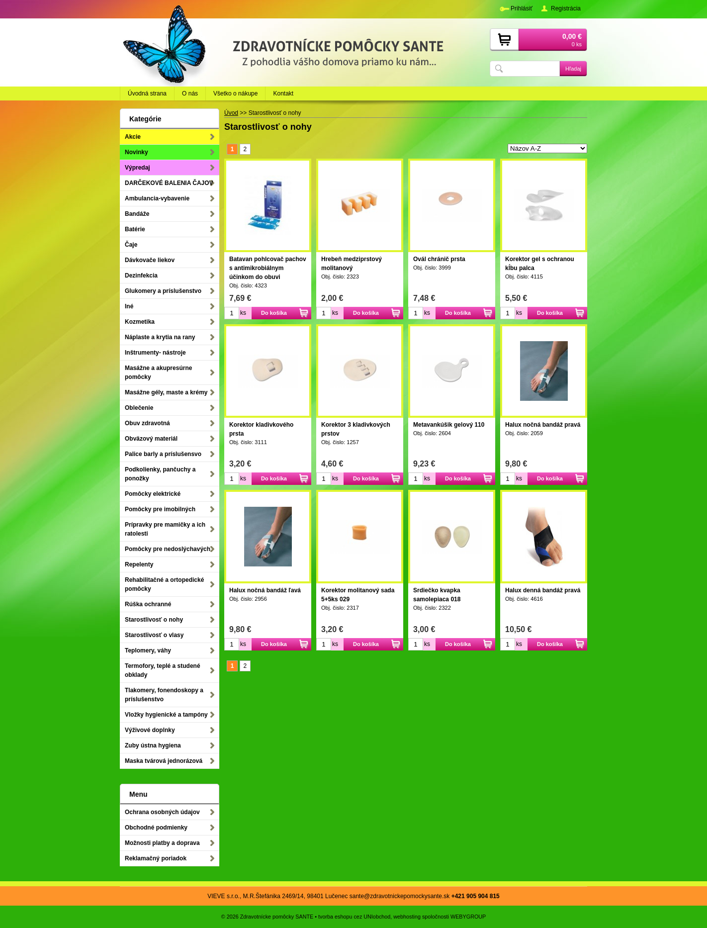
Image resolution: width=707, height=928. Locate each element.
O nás (190, 93)
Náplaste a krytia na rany (160, 337)
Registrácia (566, 8)
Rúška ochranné (148, 604)
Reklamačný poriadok (155, 858)
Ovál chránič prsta (439, 259)
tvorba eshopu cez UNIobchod (354, 917)
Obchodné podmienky (156, 827)
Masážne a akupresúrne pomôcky (158, 372)
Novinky (136, 152)
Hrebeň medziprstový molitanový (351, 264)
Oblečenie (139, 407)
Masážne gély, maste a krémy (166, 392)
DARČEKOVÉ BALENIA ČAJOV (169, 183)
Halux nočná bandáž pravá (542, 424)
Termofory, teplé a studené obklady (162, 670)
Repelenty (139, 564)
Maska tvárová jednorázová (163, 760)
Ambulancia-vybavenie (157, 198)
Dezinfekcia (141, 275)
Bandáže (137, 213)
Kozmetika (140, 321)
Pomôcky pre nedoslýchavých (167, 549)
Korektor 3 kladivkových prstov (355, 429)
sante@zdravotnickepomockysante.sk (400, 896)
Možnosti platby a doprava (162, 842)
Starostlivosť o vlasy (154, 635)
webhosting (407, 917)
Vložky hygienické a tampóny (166, 714)
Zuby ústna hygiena (153, 745)
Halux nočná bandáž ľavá (265, 590)
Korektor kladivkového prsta (261, 429)
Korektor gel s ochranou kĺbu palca (539, 264)
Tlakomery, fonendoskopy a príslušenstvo (164, 695)
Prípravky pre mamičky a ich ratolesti (165, 529)
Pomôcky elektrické (152, 493)
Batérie (135, 229)
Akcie (133, 136)
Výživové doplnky (150, 730)
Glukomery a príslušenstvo (163, 290)
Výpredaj (137, 167)
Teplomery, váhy (148, 650)
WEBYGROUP (468, 917)
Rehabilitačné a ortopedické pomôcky (164, 584)
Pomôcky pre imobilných (160, 509)
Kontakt (283, 93)
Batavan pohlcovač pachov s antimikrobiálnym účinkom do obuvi (267, 268)
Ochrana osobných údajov (162, 812)
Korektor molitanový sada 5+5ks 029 (357, 595)
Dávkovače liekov (150, 260)
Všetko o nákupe (235, 93)
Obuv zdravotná (147, 423)
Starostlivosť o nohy (154, 619)
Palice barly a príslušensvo (163, 454)
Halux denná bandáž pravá (542, 590)
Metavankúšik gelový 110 (448, 424)
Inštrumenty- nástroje (155, 352)
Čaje (131, 244)
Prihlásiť (521, 8)
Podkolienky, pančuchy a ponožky (160, 474)
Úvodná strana (147, 93)
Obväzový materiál (151, 438)
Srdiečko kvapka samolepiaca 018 (436, 595)
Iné (129, 306)
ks (243, 312)
